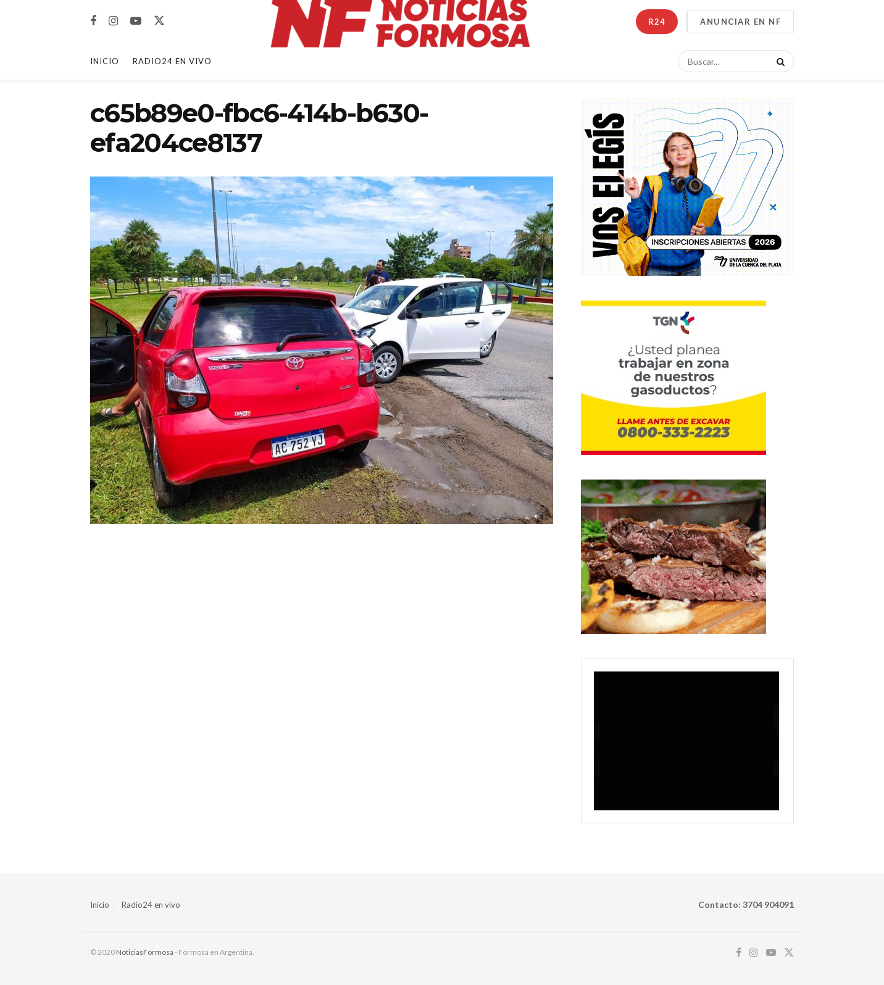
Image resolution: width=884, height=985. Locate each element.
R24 (656, 22)
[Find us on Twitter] (159, 21)
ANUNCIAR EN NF (740, 22)
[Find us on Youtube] (135, 21)
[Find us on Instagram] (113, 21)
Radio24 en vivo (151, 905)
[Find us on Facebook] (93, 21)
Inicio (104, 61)
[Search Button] (778, 61)
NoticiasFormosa (144, 952)
